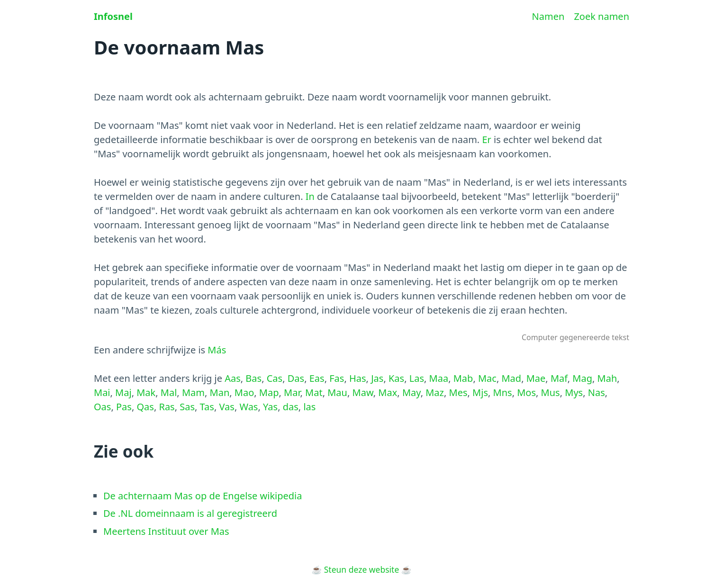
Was (248, 406)
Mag (582, 378)
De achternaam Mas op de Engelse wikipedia (202, 495)
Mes (458, 392)
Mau (337, 392)
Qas (145, 406)
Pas (124, 406)
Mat (314, 392)
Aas (233, 378)
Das (296, 378)
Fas (336, 378)
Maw (362, 392)
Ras (166, 406)
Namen (548, 16)
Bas (253, 378)
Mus (550, 392)
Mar (292, 392)
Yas (270, 406)
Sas (187, 406)
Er (486, 139)
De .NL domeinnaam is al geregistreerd (190, 513)
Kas (396, 378)
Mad (511, 378)
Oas (102, 406)
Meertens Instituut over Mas (166, 531)
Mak (145, 392)
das (290, 406)
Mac (487, 378)
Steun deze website (361, 569)
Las (416, 378)
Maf (559, 378)
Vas (226, 406)
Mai (102, 392)
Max (387, 392)
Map (269, 392)
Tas (207, 406)
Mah (607, 378)
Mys (574, 392)
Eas (317, 378)
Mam (193, 392)
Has (357, 378)
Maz (434, 392)
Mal (169, 392)
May (411, 392)
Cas (274, 378)
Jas (377, 378)
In (310, 196)
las (309, 406)
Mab (463, 378)
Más (217, 349)
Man (220, 392)
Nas (596, 392)
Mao (244, 392)
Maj (123, 392)
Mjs (480, 392)
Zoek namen (601, 16)
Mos (526, 392)
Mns (502, 392)
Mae (536, 378)
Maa (439, 378)
